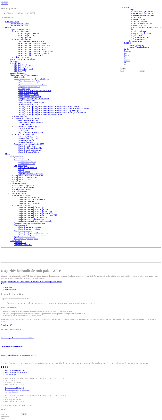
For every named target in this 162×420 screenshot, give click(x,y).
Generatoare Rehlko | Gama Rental (30, 55)
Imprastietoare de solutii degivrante (30, 174)
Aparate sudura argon (25, 142)
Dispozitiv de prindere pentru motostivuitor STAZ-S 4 (17, 338)
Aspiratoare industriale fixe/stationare (31, 207)
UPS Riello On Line (21, 67)
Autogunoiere (19, 158)
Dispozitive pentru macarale (28, 104)
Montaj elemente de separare (28, 95)
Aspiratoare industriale (22, 205)
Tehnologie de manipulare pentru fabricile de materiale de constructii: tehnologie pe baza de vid (52, 112)
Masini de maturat (20, 225)
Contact (127, 61)
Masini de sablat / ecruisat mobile (30, 148)
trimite (142, 71)
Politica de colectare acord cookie (17, 373)
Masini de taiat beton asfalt (27, 128)
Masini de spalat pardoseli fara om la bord (33, 233)
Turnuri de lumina (139, 25)
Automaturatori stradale (22, 160)
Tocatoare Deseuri (20, 191)
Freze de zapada (24, 172)
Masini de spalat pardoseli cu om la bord (32, 235)
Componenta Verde (135, 41)
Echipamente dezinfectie (22, 180)
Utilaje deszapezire (20, 166)
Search (123, 69)
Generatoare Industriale (22, 39)
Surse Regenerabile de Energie (144, 15)
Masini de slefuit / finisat (27, 146)
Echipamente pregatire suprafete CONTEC (29, 144)
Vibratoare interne (24, 124)
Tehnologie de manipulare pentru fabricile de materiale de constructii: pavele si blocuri (48, 106)
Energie (131, 9)
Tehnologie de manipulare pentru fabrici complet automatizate (40, 114)
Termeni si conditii (12, 374)
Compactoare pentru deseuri (24, 187)
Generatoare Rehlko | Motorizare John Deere (34, 45)
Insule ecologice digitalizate (24, 185)
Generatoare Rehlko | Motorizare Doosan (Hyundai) (36, 51)
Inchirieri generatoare (136, 45)
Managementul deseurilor (142, 33)
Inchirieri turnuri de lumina (142, 23)
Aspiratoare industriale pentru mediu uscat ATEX (35, 213)
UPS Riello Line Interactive (24, 65)
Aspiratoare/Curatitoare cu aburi (29, 203)
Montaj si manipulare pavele (28, 83)
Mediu (131, 29)
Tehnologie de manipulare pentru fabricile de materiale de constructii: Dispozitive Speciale (50, 110)
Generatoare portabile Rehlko (28, 33)
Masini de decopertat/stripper (28, 152)
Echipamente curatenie (141, 37)
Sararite (21, 170)
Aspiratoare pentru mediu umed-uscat (31, 199)
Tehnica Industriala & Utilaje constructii (24, 75)
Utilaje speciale (138, 35)
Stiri (125, 53)
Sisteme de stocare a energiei (143, 13)
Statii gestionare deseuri (22, 189)
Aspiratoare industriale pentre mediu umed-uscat (35, 211)
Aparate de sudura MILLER (24, 134)
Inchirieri (127, 43)
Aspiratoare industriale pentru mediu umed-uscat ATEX (38, 215)
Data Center (137, 17)
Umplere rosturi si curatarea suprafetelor (32, 85)
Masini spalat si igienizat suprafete (26, 239)
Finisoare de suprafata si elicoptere (30, 122)
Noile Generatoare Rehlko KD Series (31, 41)
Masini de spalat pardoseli (23, 231)
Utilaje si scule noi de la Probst (29, 81)
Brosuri (126, 55)
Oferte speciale (19, 77)
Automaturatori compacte (27, 162)
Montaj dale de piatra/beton (28, 93)
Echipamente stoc (139, 39)
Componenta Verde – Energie (20, 24)
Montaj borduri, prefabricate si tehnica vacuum (34, 91)
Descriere (8, 287)
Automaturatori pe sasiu (26, 164)
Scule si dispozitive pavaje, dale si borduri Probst (31, 79)
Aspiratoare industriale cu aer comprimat (32, 217)
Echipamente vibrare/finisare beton (26, 118)
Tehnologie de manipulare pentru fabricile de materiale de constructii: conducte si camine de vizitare (53, 108)
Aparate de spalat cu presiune (24, 237)
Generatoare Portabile (21, 31)
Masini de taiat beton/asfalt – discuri (27, 126)
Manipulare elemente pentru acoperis (31, 103)
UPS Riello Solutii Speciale (23, 69)
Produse (127, 7)
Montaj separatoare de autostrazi (29, 97)
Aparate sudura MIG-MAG (28, 138)
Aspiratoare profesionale (22, 195)
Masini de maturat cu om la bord (29, 229)
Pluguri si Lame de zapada (27, 168)
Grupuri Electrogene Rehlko (143, 11)
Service (126, 49)
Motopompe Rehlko (25, 37)
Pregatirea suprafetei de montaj (29, 87)
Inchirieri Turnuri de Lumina (139, 47)
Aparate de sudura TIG (26, 140)
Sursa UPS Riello (139, 19)
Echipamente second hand (23, 245)
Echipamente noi (20, 243)
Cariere (126, 59)
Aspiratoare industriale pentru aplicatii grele (29, 223)
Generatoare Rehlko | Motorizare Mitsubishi (33, 47)
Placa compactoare (20, 116)
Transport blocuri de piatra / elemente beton (33, 99)
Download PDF (6, 325)
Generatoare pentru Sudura (27, 35)
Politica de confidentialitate (15, 371)
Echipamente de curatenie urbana (25, 178)
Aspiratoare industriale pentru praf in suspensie (35, 221)
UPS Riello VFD (20, 71)
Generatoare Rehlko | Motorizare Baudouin (33, 53)
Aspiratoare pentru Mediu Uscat (29, 197)
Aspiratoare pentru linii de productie (31, 219)
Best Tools (4, 2)
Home (3, 13)
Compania (127, 51)
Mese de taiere (23, 130)
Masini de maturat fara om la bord (30, 227)
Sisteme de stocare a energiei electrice (23, 59)
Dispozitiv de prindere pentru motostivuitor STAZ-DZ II (18, 355)
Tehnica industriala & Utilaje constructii (147, 27)
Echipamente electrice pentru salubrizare (28, 176)
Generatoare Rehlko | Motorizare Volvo (32, 49)
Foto (125, 57)
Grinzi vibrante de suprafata (28, 120)
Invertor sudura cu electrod (27, 136)
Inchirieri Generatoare (141, 21)
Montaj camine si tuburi (26, 101)
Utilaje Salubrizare (139, 31)
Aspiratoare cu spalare (26, 201)
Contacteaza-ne (10, 289)
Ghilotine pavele (24, 89)
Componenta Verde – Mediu (19, 26)
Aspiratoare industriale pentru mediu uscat (33, 209)
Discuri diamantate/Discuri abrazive (31, 132)
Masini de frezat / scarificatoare (29, 150)
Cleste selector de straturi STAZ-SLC (12, 346)
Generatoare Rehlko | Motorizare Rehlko (32, 43)
